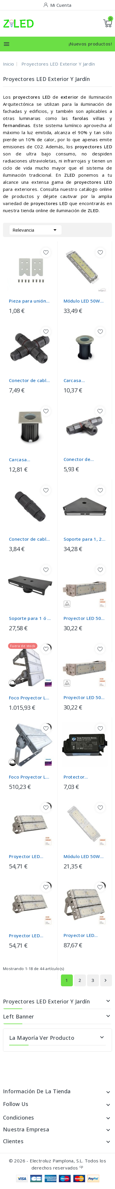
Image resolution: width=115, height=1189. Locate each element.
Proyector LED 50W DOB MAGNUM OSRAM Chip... (84, 618)
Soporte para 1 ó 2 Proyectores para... (30, 618)
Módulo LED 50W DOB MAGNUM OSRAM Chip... (82, 856)
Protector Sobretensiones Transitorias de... (82, 777)
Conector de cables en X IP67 (30, 380)
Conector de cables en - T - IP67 (80, 459)
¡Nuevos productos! (90, 44)
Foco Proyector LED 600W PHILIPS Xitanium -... (30, 777)
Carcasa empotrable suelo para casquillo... (83, 380)
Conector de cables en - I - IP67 (30, 539)
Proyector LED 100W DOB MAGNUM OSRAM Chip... (28, 856)
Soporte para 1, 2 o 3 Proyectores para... (85, 539)
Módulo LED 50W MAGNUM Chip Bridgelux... (82, 301)
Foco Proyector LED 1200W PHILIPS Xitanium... (30, 698)
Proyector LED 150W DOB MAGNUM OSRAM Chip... (83, 935)
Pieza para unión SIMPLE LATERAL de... (27, 301)
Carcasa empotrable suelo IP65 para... (28, 460)
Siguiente (105, 980)
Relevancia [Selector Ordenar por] (35, 229)
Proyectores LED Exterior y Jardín (46, 1001)
